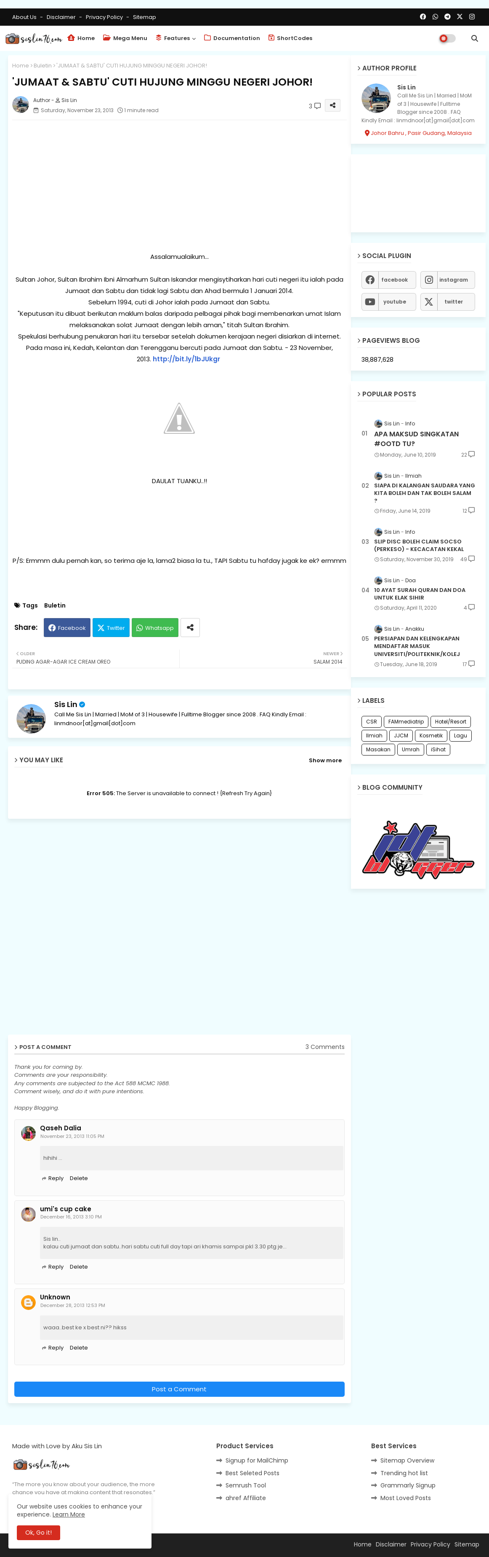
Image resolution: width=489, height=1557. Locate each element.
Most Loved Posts (405, 1498)
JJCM (401, 735)
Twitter (116, 628)
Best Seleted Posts (252, 1473)
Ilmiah (374, 735)
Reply (56, 1178)
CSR (371, 721)
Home (81, 38)
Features (173, 38)
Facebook (72, 628)
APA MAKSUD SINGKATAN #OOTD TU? (416, 439)
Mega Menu (125, 38)
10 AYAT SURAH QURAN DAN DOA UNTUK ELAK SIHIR (419, 594)
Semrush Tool (246, 1485)
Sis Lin (65, 704)
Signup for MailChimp (257, 1460)
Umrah (411, 749)
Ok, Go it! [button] (38, 1532)
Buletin (43, 66)
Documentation (232, 38)
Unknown (55, 1297)
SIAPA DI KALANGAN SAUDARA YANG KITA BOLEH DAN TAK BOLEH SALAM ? (424, 493)
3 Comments (325, 1047)
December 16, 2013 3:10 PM (71, 1216)
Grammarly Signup (408, 1485)
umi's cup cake (65, 1209)
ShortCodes (290, 38)
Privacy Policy (105, 17)
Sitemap (144, 17)
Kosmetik (431, 735)
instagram (453, 279)
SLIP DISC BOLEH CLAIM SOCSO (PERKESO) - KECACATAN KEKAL (419, 545)
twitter (453, 301)
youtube (394, 301)
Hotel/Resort (450, 721)
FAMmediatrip (406, 721)
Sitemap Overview (407, 1460)
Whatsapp (159, 628)
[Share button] (190, 627)
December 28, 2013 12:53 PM (72, 1305)
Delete (79, 1178)
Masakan (378, 749)
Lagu (460, 735)
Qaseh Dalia (60, 1128)
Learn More (69, 1514)
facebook (394, 279)
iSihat (438, 749)
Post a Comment (179, 1389)
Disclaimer (62, 17)
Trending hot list (404, 1473)
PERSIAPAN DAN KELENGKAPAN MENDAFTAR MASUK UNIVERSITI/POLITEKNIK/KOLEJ (417, 646)
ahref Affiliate (246, 1498)
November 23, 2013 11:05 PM (72, 1136)
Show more (325, 760)
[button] (474, 38)
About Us (25, 17)
